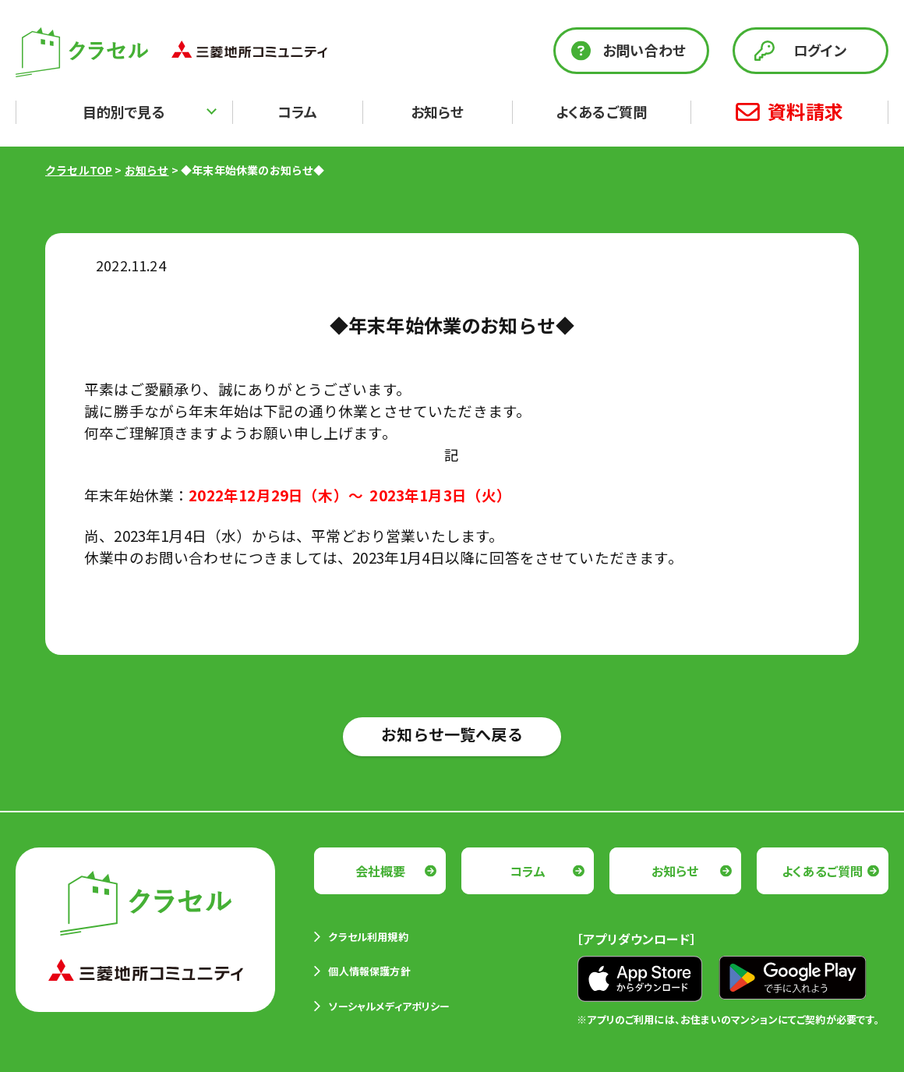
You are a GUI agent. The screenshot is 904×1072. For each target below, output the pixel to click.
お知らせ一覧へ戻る (452, 734)
